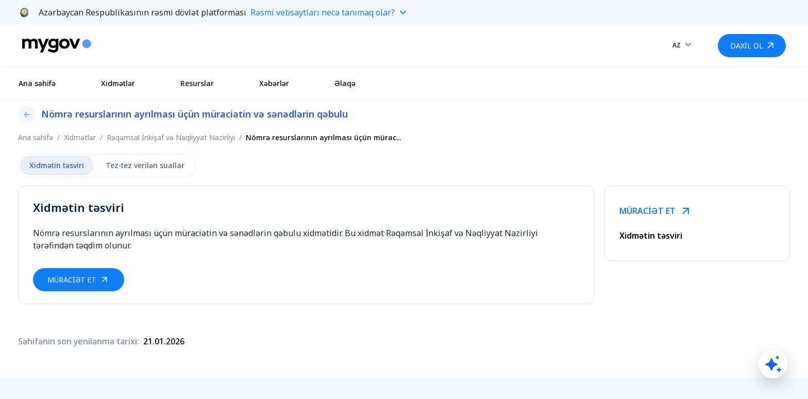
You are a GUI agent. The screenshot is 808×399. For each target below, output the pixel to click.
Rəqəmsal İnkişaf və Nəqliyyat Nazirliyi (171, 137)
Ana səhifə (37, 83)
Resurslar (197, 83)
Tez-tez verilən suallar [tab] (145, 165)
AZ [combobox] (676, 45)
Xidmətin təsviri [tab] (56, 165)
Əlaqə (345, 83)
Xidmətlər (118, 83)
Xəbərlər (274, 83)
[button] (404, 12)
